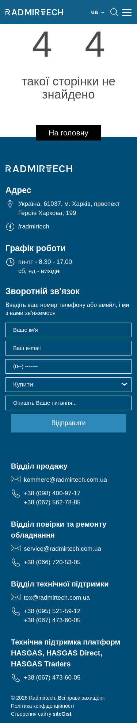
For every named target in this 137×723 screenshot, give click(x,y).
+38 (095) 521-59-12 (52, 611)
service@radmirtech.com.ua (62, 548)
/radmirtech (33, 226)
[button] (68, 384)
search (114, 12)
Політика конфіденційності (42, 706)
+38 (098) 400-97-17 (52, 493)
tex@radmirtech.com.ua (57, 597)
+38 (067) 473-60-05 (52, 620)
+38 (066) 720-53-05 (52, 562)
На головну (68, 132)
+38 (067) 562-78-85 (52, 502)
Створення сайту (41, 714)
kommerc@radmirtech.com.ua (65, 479)
